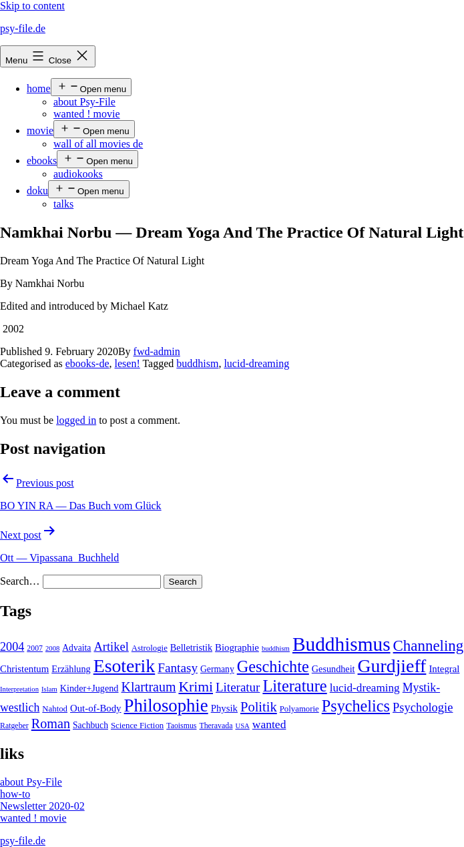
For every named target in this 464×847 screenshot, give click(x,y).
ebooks (42, 160)
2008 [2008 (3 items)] (52, 648)
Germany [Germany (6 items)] (217, 669)
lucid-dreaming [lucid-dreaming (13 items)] (365, 687)
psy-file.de (22, 28)
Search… (20, 581)
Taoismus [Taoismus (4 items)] (181, 725)
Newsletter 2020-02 (42, 806)
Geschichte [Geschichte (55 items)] (273, 666)
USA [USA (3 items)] (242, 726)
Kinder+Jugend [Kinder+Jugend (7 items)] (89, 688)
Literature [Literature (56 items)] (294, 686)
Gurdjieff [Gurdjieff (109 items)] (392, 665)
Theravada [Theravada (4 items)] (215, 725)
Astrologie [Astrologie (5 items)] (150, 648)
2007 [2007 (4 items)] (35, 648)
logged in (76, 420)
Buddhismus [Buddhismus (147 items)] (341, 644)
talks (63, 204)
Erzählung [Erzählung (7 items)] (70, 668)
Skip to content (32, 5)
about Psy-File (84, 101)
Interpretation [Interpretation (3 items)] (19, 689)
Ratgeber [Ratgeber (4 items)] (14, 725)
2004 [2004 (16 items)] (12, 646)
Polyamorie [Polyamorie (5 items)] (299, 709)
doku (37, 190)
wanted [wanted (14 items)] (269, 724)
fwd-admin (157, 351)
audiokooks (78, 174)
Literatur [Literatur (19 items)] (238, 687)
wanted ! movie (86, 113)
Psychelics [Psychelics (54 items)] (356, 706)
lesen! (127, 363)
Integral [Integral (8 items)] (444, 668)
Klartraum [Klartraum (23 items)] (148, 686)
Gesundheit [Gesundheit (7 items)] (333, 668)
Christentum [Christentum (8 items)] (24, 668)
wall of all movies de (98, 144)
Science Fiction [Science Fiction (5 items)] (137, 725)
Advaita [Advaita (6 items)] (76, 648)
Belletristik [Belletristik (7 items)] (191, 647)
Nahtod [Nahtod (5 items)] (54, 709)
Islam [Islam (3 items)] (49, 689)
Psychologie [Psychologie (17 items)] (423, 707)
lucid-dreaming (256, 363)
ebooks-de (87, 363)
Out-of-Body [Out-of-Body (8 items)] (96, 708)
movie (40, 130)
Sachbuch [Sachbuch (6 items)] (90, 725)
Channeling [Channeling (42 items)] (428, 645)
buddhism (197, 363)
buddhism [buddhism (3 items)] (276, 648)
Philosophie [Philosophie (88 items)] (166, 705)
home (39, 88)
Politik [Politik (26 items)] (258, 706)
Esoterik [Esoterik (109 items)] (124, 665)
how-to (15, 794)
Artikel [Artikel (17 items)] (110, 646)
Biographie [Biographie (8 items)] (237, 647)
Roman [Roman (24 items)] (50, 723)
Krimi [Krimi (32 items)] (195, 687)
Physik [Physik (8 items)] (224, 708)
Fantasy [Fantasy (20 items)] (178, 668)
